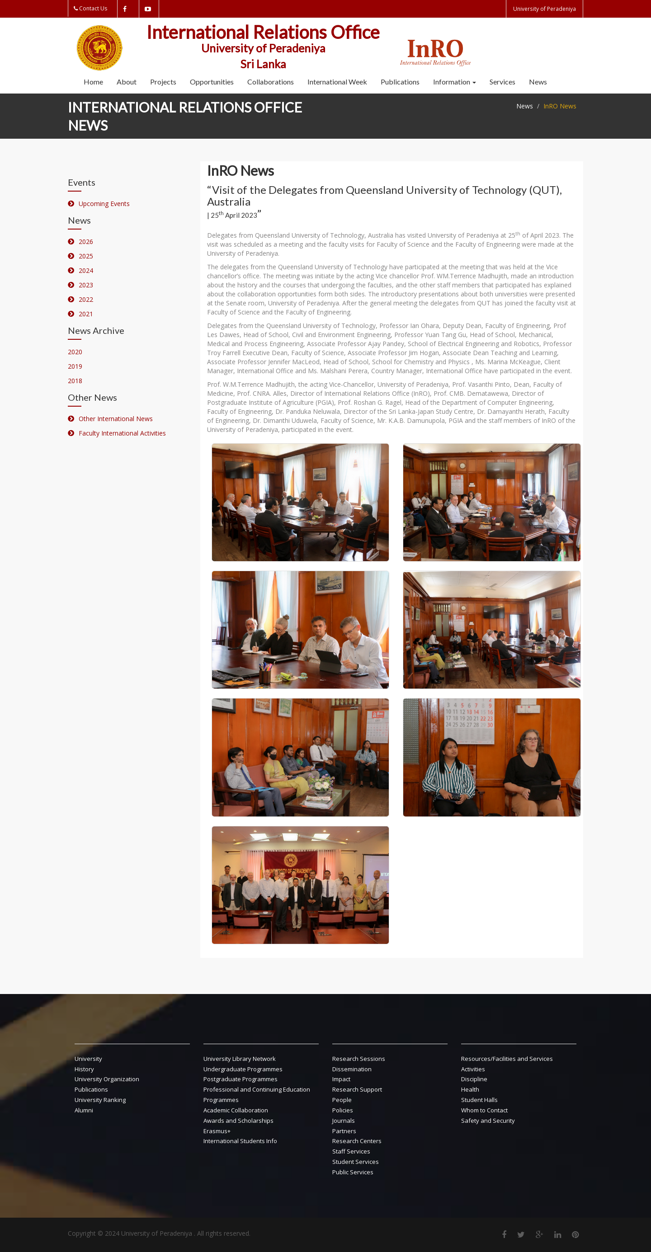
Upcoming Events (104, 203)
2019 (75, 366)
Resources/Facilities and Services (507, 1059)
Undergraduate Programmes (243, 1069)
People (342, 1100)
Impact (341, 1079)
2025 (86, 256)
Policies (342, 1110)
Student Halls (479, 1100)
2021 (86, 313)
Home (93, 81)
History (84, 1069)
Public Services (352, 1172)
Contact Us (93, 8)
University (88, 1059)
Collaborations (270, 81)
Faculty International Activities (122, 433)
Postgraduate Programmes (240, 1079)
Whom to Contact (484, 1110)
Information (454, 81)
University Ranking (100, 1100)
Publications (400, 81)
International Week (337, 81)
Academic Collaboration (235, 1110)
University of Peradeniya (545, 9)
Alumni (84, 1110)
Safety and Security (488, 1120)
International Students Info (240, 1141)
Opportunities (212, 81)
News (538, 81)
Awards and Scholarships (238, 1120)
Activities (473, 1069)
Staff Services (351, 1151)
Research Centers (357, 1141)
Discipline (474, 1079)
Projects (163, 81)
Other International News (116, 418)
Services (502, 81)
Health (470, 1089)
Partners (344, 1131)
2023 (86, 285)
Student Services (355, 1162)
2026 (86, 241)
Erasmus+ (217, 1131)
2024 (86, 270)
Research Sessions (358, 1059)
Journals (343, 1120)
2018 (75, 380)
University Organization (107, 1079)
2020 (75, 351)
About (127, 81)
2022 (86, 299)
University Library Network (239, 1059)
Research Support (357, 1089)
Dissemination (352, 1069)
